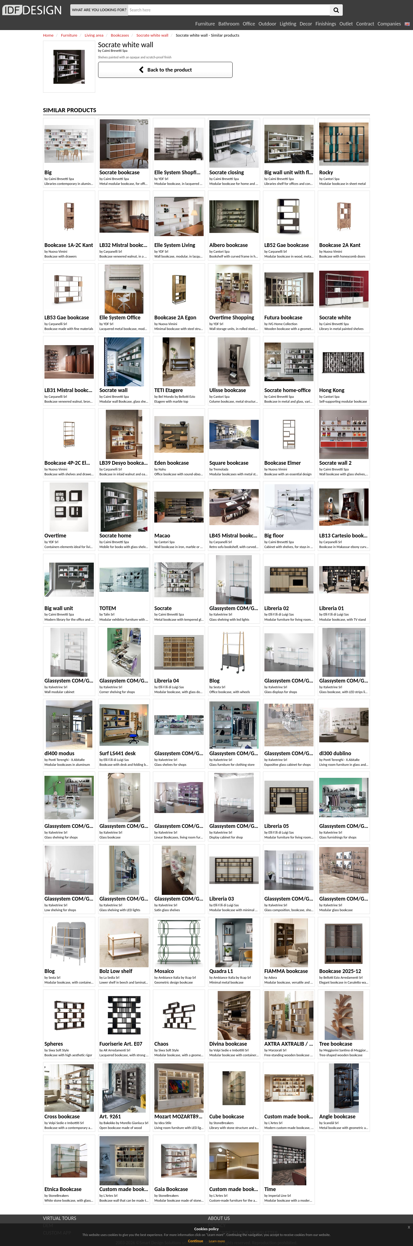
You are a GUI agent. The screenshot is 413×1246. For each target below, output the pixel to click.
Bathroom (228, 24)
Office (249, 24)
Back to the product (165, 69)
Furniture (205, 24)
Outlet (346, 24)
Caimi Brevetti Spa (114, 51)
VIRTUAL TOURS (59, 1218)
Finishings (325, 24)
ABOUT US (219, 1218)
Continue (195, 1241)
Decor (306, 24)
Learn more (217, 1241)
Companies (389, 24)
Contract (365, 24)
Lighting (288, 24)
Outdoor (267, 24)
